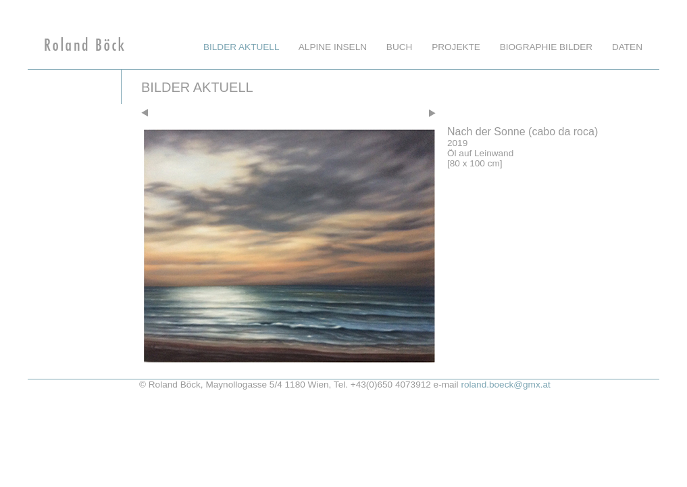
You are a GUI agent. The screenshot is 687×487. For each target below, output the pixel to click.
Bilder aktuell (241, 47)
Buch (399, 47)
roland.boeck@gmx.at (505, 384)
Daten (627, 47)
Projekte (456, 47)
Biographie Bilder (546, 47)
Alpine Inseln (333, 47)
